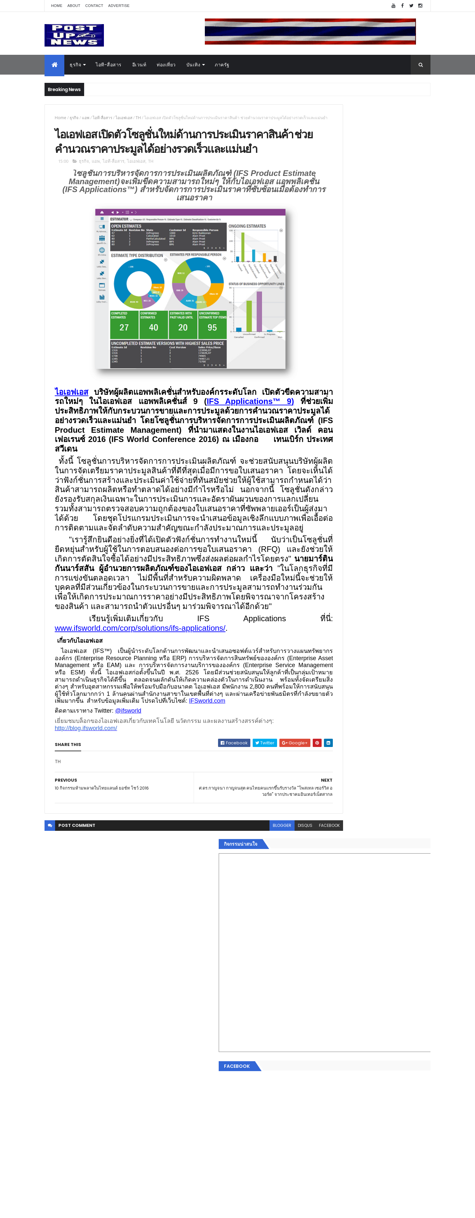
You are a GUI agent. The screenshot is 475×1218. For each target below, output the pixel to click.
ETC (319, 1118)
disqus (260, 917)
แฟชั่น (317, 1045)
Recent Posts (341, 1085)
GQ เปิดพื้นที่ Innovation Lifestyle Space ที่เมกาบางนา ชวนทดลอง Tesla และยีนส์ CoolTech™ (384, 709)
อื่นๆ (315, 1061)
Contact (94, 6)
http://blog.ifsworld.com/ (86, 820)
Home (56, 6)
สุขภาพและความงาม (332, 1037)
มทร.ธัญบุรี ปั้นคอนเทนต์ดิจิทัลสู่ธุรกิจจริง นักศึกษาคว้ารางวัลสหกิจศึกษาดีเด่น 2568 (380, 679)
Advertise (119, 6)
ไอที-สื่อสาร (109, 64)
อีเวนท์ (139, 64)
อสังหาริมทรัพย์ (326, 990)
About (73, 6)
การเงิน (318, 1021)
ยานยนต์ (319, 998)
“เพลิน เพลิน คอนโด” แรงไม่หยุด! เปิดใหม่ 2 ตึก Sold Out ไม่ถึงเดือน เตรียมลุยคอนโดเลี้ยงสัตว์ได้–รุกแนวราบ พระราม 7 (384, 655)
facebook (284, 917)
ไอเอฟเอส (123, 117)
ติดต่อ (316, 1069)
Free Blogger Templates (122, 1209)
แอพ (85, 117)
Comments (400, 1085)
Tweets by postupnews (337, 621)
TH (138, 117)
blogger (237, 917)
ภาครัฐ (222, 64)
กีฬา (315, 1029)
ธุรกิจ (75, 64)
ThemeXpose (81, 1209)
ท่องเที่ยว (166, 64)
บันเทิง (193, 64)
